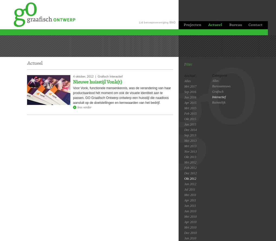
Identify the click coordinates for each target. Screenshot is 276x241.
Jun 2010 (190, 211)
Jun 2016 (190, 97)
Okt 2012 (190, 179)
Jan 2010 (190, 238)
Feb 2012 (190, 168)
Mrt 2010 (190, 227)
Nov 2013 (190, 151)
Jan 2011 (190, 206)
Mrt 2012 (190, 162)
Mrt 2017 (190, 86)
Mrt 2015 (190, 108)
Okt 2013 (190, 157)
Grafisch (218, 92)
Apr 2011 (190, 200)
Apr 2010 (190, 222)
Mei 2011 (190, 195)
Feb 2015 (190, 113)
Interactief (219, 97)
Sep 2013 (190, 135)
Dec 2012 (190, 173)
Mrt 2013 (190, 146)
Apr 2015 (190, 103)
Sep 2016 (190, 92)
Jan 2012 (190, 184)
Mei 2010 (190, 216)
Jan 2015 (190, 124)
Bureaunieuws (221, 86)
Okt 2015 (190, 119)
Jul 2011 (189, 189)
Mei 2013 (190, 141)
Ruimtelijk (218, 102)
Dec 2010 (190, 233)
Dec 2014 (190, 130)
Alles (187, 81)
